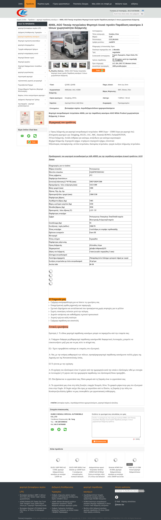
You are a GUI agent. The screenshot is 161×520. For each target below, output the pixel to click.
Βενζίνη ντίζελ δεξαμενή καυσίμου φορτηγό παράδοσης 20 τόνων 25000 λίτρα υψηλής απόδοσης (96, 510)
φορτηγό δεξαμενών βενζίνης (108, 403)
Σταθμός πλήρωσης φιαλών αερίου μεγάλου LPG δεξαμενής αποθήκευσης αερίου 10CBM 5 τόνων (65, 497)
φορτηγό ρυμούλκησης (26, 72)
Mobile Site (119, 505)
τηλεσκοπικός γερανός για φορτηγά (30, 81)
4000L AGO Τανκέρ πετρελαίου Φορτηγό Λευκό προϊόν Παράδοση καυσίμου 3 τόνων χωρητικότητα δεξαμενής (69, 73)
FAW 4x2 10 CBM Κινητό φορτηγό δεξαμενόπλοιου (135, 470)
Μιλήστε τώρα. (121, 4)
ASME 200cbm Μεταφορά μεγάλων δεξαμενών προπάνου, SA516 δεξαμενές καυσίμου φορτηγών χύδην (64, 503)
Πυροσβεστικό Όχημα (25, 85)
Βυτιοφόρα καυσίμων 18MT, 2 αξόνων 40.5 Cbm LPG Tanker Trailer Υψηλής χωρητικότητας (33, 497)
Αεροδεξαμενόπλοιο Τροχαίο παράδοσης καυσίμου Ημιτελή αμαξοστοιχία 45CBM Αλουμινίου (95, 497)
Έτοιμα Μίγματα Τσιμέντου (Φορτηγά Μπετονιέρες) (30, 90)
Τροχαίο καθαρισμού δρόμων (28, 49)
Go (142, 14)
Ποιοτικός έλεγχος (80, 4)
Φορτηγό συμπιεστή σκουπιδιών (29, 41)
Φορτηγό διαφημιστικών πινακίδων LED (30, 67)
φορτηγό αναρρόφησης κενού (28, 53)
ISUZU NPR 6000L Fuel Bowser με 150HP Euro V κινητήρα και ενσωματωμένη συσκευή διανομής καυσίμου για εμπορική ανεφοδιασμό (77, 474)
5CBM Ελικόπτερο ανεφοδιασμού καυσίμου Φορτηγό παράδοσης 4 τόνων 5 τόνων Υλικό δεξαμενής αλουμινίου (97, 503)
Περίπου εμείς (43, 4)
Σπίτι (20, 4)
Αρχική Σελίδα (21, 20)
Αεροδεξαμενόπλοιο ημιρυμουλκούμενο (84, 403)
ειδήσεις (134, 4)
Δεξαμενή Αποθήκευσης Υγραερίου (30, 32)
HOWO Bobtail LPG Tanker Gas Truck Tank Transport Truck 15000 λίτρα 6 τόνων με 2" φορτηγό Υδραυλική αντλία (33, 503)
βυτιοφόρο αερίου (63, 403)
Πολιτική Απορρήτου (25, 518)
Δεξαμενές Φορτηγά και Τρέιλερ (29, 100)
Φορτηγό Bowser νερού (26, 58)
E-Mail (117, 501)
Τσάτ (99, 70)
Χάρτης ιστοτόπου (128, 501)
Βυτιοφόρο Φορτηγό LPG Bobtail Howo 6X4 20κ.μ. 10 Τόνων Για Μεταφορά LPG (33, 510)
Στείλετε (141, 491)
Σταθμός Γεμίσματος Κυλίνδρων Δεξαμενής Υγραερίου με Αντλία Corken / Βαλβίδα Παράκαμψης (65, 510)
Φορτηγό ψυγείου (24, 62)
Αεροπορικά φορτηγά (25, 76)
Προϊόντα (30, 4)
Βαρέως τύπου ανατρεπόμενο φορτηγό (31, 95)
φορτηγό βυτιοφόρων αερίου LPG (29, 28)
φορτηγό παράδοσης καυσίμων (47, 20)
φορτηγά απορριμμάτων (26, 45)
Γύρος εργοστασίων (61, 4)
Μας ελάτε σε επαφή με (102, 4)
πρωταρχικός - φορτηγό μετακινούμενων (26, 105)
